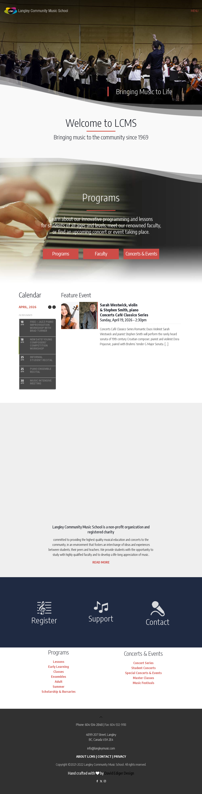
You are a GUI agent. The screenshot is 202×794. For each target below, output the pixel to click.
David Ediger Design (119, 773)
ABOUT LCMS (85, 756)
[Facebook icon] (97, 781)
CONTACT (105, 756)
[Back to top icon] (101, 717)
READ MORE (101, 562)
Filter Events (25, 315)
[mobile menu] (196, 11)
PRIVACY (120, 756)
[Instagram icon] (104, 781)
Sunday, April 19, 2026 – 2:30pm (124, 312)
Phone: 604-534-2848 (89, 724)
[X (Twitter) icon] (101, 781)
